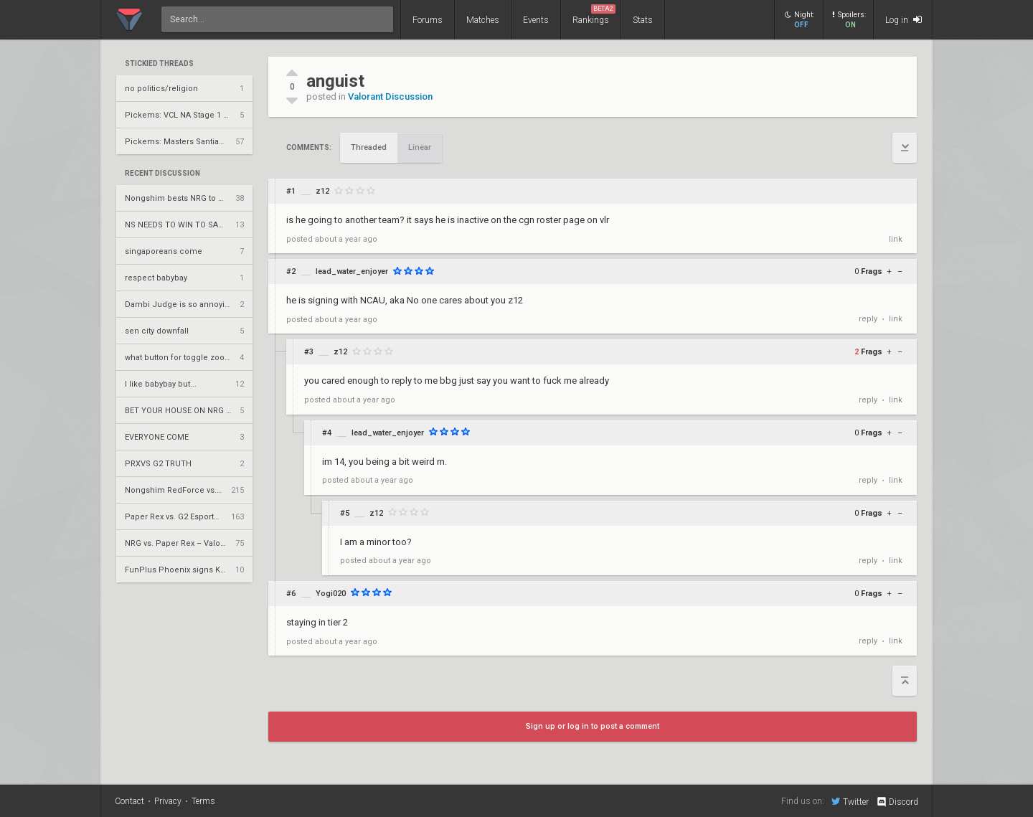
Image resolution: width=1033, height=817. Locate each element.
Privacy (167, 801)
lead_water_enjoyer (352, 271)
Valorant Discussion (390, 96)
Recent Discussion (162, 173)
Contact (129, 801)
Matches (482, 20)
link (895, 239)
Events (536, 20)
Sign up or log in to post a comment (592, 726)
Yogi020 (331, 593)
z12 (322, 191)
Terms (203, 801)
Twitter (850, 801)
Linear (419, 147)
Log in (903, 19)
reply (868, 319)
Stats (643, 20)
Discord (897, 802)
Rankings (593, 14)
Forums (427, 20)
